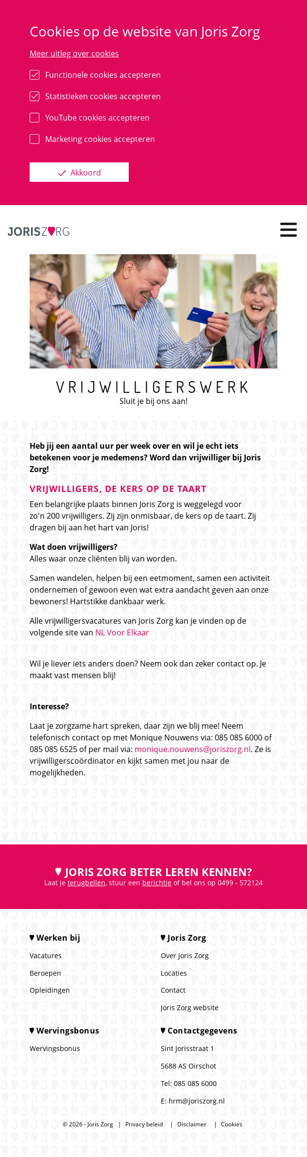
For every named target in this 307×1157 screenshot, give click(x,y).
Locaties (174, 973)
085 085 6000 (195, 1083)
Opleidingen (50, 990)
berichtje (156, 882)
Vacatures (46, 955)
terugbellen (86, 882)
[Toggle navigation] (288, 229)
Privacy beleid (144, 1124)
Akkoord (84, 172)
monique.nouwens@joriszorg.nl (193, 749)
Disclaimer (191, 1124)
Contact (173, 990)
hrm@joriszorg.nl (197, 1100)
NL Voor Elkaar (122, 632)
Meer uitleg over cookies (74, 53)
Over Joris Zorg (185, 955)
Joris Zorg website (190, 1007)
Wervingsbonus (55, 1048)
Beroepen (45, 973)
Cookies (231, 1124)
